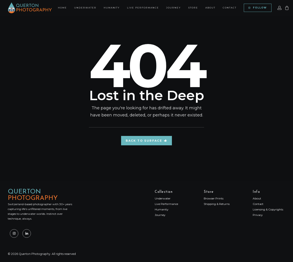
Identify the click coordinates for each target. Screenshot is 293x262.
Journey (173, 7)
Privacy (258, 215)
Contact (229, 7)
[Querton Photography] (30, 8)
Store (193, 7)
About (210, 7)
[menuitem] (62, 8)
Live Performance (143, 7)
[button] (14, 233)
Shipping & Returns (217, 204)
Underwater (85, 7)
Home (62, 7)
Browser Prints (213, 198)
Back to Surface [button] (146, 140)
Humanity (112, 7)
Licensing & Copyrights (268, 209)
